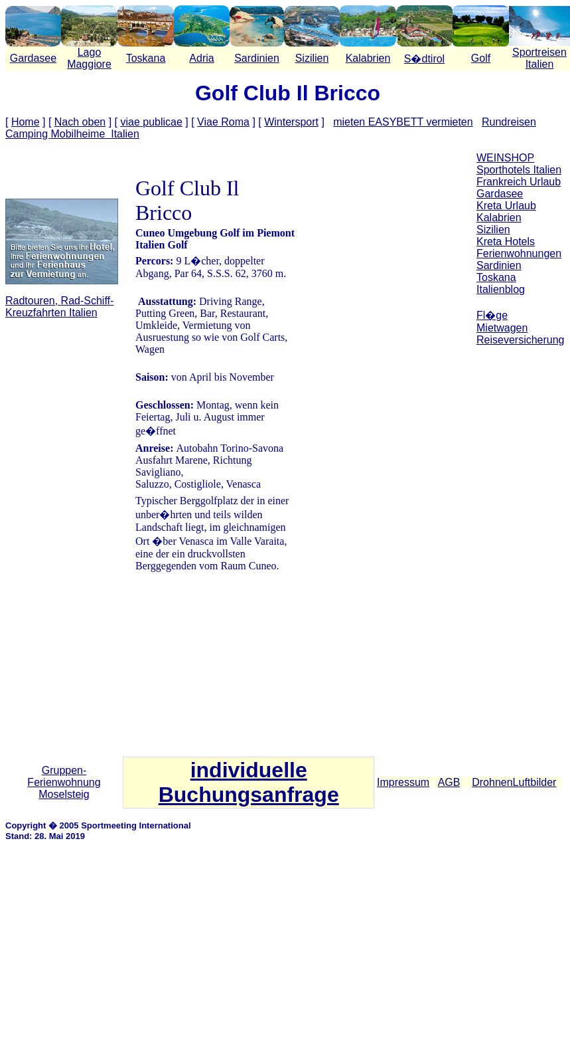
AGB (449, 782)
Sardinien (256, 58)
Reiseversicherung (520, 339)
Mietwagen (502, 328)
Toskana (146, 58)
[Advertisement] (520, 557)
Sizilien (312, 58)
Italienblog (500, 289)
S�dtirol (424, 58)
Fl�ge (492, 315)
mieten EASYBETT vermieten (402, 122)
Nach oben (80, 122)
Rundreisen (509, 122)
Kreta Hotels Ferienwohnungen (518, 247)
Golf (480, 58)
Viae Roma (223, 122)
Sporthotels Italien (518, 169)
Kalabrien (368, 58)
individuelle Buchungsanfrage (249, 782)
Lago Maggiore (89, 58)
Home (25, 122)
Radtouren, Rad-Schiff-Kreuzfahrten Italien (59, 306)
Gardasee (33, 58)
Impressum (403, 782)
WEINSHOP (505, 157)
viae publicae (151, 122)
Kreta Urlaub (506, 205)
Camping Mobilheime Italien (72, 134)
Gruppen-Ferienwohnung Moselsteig (63, 782)
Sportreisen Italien (539, 58)
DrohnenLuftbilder (514, 782)
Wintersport (291, 122)
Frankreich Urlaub (518, 181)
